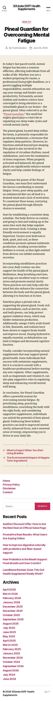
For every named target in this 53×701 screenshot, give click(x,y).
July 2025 (9, 627)
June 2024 (9, 678)
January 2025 (11, 653)
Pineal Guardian (14, 114)
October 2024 (11, 661)
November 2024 (13, 657)
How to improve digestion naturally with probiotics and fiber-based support (24, 549)
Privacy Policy (11, 484)
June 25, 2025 (40, 48)
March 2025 (10, 644)
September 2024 (13, 666)
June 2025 (9, 632)
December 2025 (13, 606)
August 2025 (11, 623)
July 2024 (9, 674)
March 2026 (10, 593)
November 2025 (13, 610)
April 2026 (9, 589)
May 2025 (9, 636)
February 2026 (12, 598)
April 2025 (9, 640)
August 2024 (11, 670)
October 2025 (11, 615)
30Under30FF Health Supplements (26, 7)
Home (6, 480)
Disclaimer (9, 488)
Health (26, 22)
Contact (8, 492)
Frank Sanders (19, 48)
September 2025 (13, 619)
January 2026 (11, 602)
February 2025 (12, 649)
